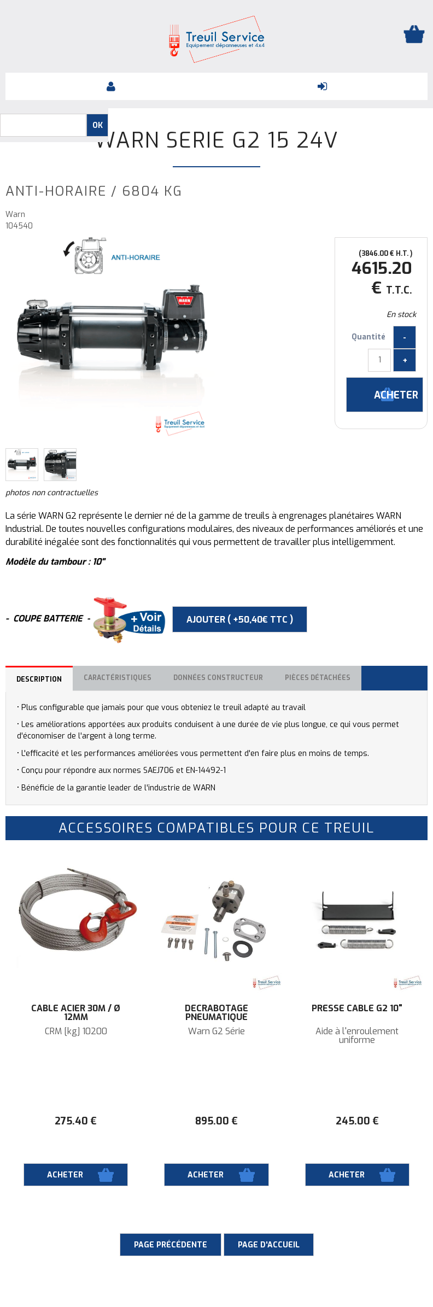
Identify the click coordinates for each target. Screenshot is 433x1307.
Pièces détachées (317, 677)
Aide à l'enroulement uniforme (357, 1036)
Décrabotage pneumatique (216, 1013)
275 (76, 1121)
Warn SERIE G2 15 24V (217, 140)
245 (357, 1121)
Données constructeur (218, 677)
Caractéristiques (117, 677)
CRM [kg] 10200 (76, 1031)
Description (39, 679)
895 (216, 1121)
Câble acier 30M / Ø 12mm (75, 1013)
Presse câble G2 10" (357, 1008)
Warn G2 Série (216, 1031)
